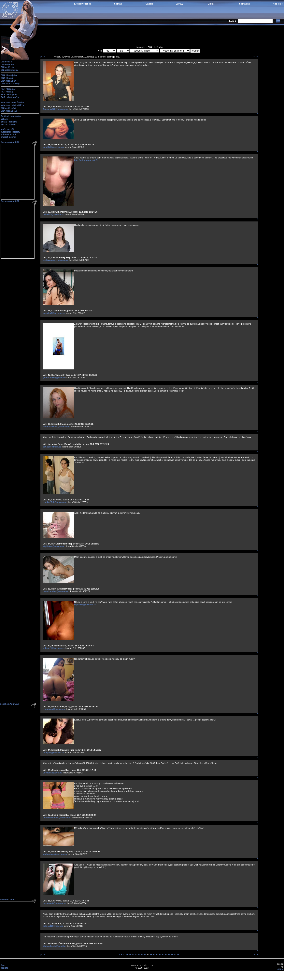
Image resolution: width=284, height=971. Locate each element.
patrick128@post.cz (53, 926)
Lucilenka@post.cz (52, 772)
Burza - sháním (8, 124)
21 (157, 954)
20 (154, 954)
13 (133, 954)
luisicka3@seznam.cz (54, 313)
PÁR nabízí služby (10, 97)
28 (178, 954)
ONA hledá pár (8, 81)
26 (172, 954)
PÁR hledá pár (8, 89)
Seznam (118, 4)
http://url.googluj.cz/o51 (86, 160)
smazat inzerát (8, 137)
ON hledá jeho (8, 64)
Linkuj (211, 4)
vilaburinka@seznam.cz (55, 854)
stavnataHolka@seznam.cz (56, 426)
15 (139, 954)
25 (169, 954)
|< (41, 57)
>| (257, 57)
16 (142, 954)
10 (124, 954)
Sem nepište (4, 966)
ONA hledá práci (9, 111)
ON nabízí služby (9, 70)
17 (145, 954)
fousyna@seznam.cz (53, 752)
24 (166, 954)
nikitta (280, 969)
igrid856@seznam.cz (53, 147)
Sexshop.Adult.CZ (10, 142)
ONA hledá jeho (9, 75)
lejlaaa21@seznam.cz (85, 604)
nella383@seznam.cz (53, 214)
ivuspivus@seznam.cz (54, 709)
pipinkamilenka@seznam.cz (57, 817)
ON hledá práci (8, 108)
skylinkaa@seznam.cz (54, 546)
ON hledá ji (6, 61)
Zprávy (179, 4)
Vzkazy (4, 119)
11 (127, 954)
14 (136, 954)
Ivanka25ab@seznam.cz (55, 502)
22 (160, 954)
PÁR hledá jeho (9, 94)
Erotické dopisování (11, 116)
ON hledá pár (7, 67)
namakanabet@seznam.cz (56, 591)
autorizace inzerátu (10, 132)
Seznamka (244, 4)
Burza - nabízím (9, 122)
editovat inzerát (9, 134)
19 (151, 954)
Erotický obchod (82, 4)
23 (163, 954)
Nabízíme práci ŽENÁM (12, 102)
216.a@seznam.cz (52, 446)
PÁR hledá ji (7, 91)
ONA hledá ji (7, 78)
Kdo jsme (278, 4)
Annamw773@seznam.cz (55, 109)
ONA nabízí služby (10, 83)
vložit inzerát (7, 129)
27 (175, 954)
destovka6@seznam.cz (54, 903)
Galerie (149, 4)
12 (130, 954)
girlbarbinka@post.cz (54, 377)
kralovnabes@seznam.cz (55, 260)
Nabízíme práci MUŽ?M (12, 105)
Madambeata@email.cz (54, 946)
